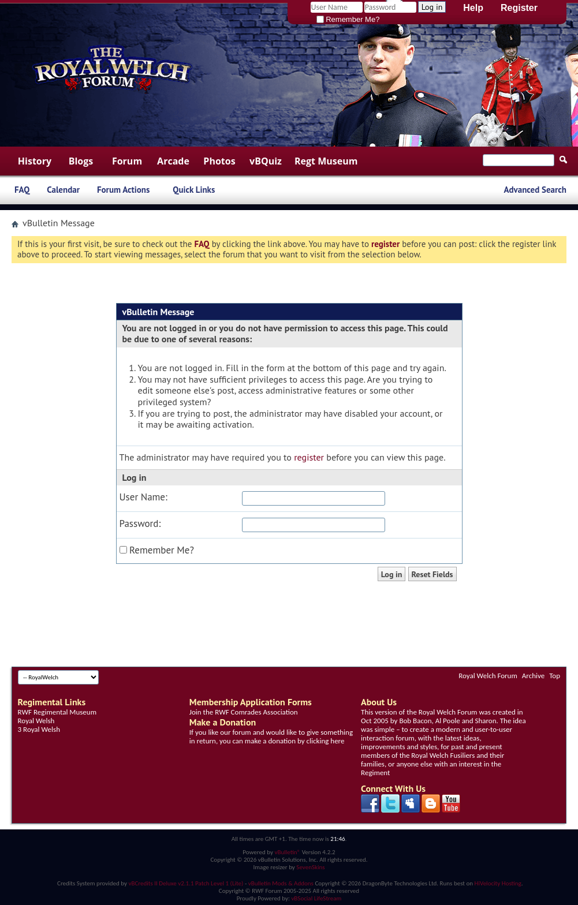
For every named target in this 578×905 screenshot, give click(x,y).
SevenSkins (310, 867)
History (34, 161)
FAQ (21, 189)
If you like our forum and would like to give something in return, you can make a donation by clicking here (271, 736)
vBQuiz (265, 161)
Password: (140, 524)
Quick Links (194, 189)
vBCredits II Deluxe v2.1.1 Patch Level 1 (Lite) (186, 883)
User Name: (143, 497)
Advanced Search (535, 189)
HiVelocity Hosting (498, 883)
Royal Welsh (36, 720)
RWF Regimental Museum (57, 712)
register (309, 457)
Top (554, 675)
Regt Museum (325, 161)
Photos (219, 161)
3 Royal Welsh (39, 729)
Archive (533, 675)
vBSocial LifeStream (316, 898)
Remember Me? (348, 19)
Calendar (63, 189)
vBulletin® (287, 852)
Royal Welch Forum (487, 675)
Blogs (81, 161)
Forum (127, 161)
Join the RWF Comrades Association (243, 712)
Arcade (173, 161)
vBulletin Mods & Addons (281, 883)
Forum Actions (123, 189)
